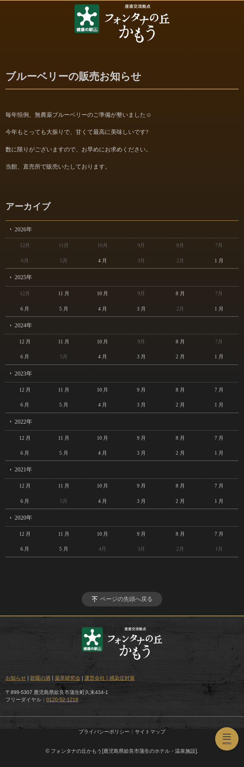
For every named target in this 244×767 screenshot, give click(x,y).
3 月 (141, 309)
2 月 (180, 356)
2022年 (23, 422)
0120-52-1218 (62, 699)
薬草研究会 (67, 678)
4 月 (102, 260)
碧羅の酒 (40, 678)
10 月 (102, 293)
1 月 (219, 260)
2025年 (23, 277)
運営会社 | (96, 678)
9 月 (141, 390)
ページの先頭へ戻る (126, 599)
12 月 (25, 341)
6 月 (25, 309)
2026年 (23, 229)
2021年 (23, 469)
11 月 (63, 293)
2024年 (23, 325)
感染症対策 (122, 678)
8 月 (180, 293)
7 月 (219, 390)
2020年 (23, 517)
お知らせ (15, 678)
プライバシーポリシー (104, 732)
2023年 (23, 373)
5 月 (63, 309)
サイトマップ (150, 732)
